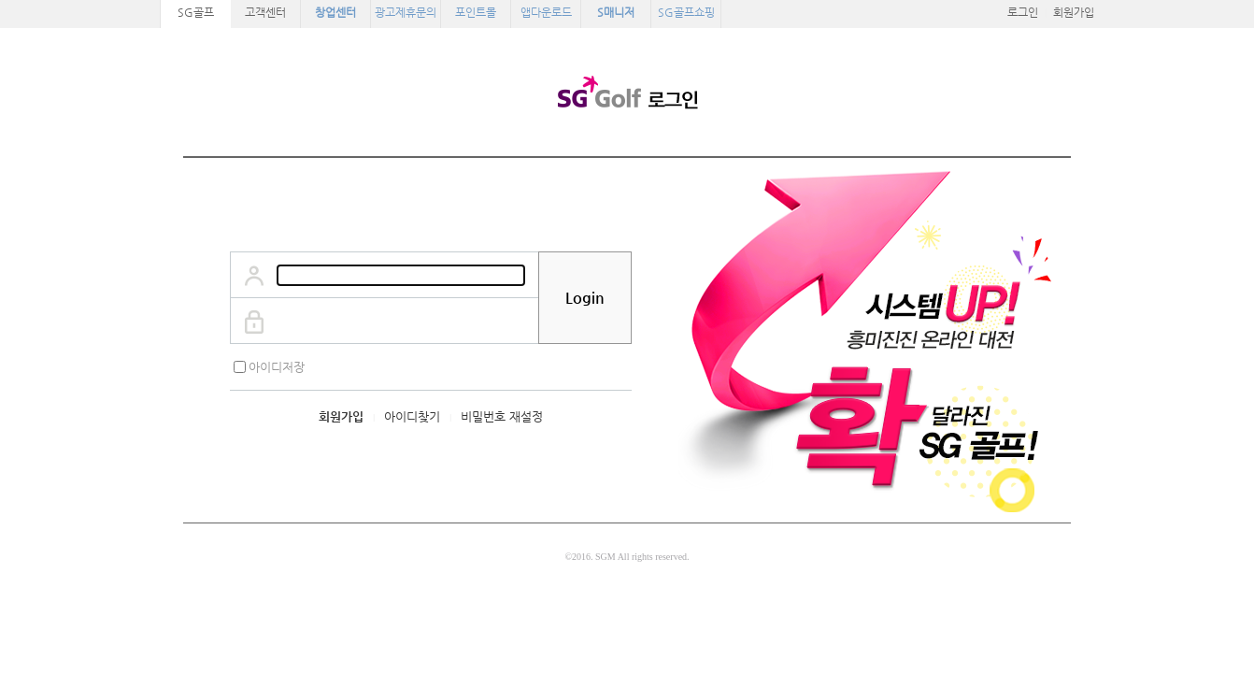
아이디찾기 (412, 416)
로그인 (1022, 12)
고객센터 (265, 12)
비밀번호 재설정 (502, 416)
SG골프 (196, 12)
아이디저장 (277, 367)
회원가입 (1073, 12)
